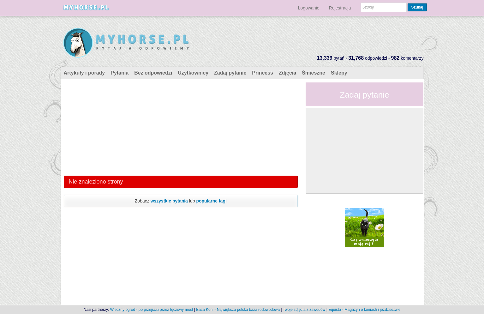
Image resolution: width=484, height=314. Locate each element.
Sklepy (339, 72)
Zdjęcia (287, 72)
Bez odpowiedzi (153, 72)
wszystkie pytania (169, 200)
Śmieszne (313, 72)
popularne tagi (211, 200)
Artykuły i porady (84, 72)
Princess (262, 72)
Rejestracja (340, 7)
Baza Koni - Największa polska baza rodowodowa (238, 309)
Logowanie (309, 7)
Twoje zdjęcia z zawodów (304, 309)
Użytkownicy (193, 72)
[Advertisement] (181, 126)
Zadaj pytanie (230, 72)
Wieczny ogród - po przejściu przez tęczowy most (151, 309)
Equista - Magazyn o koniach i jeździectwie (364, 309)
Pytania (119, 72)
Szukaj (417, 7)
